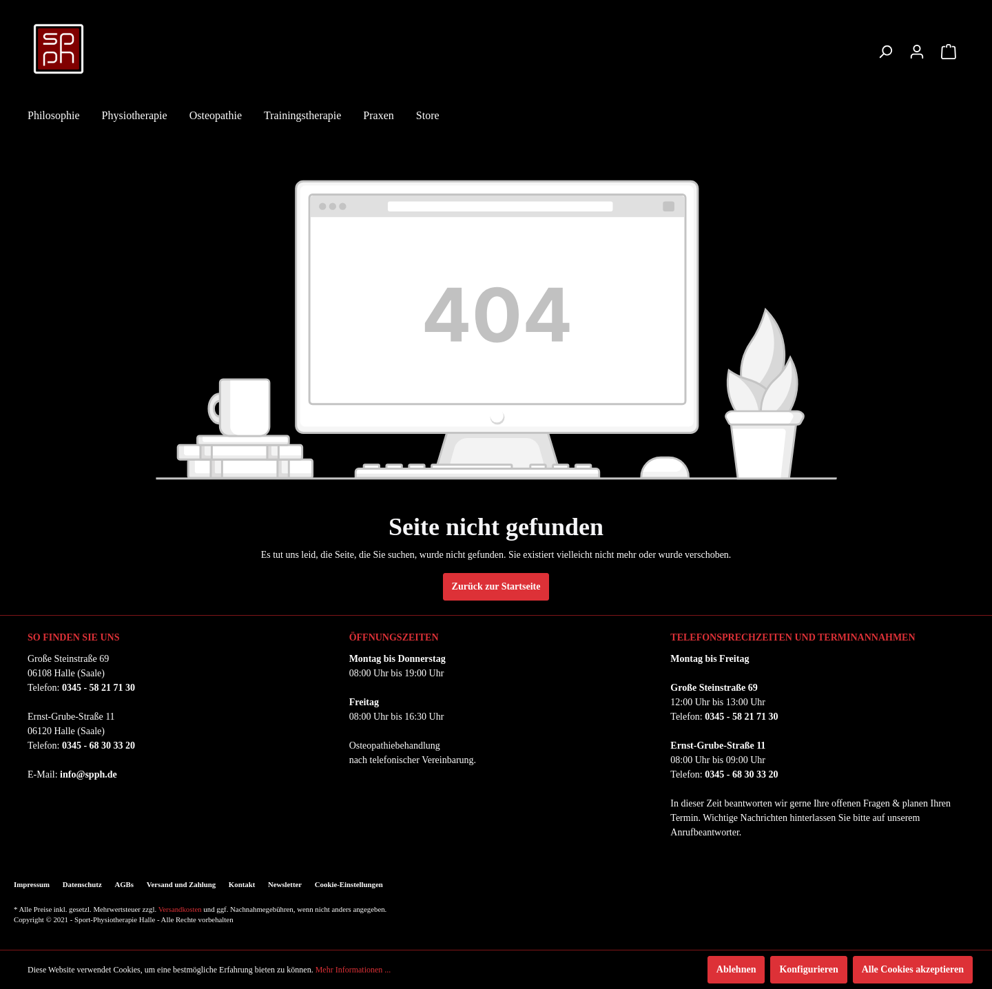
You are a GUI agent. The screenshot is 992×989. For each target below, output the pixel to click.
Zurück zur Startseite (496, 586)
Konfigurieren (808, 969)
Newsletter (285, 884)
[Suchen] (885, 52)
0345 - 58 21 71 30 (98, 688)
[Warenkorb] (948, 52)
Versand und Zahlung (181, 884)
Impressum (32, 884)
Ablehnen (736, 969)
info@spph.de (88, 774)
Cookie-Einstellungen (349, 884)
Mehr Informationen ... (353, 970)
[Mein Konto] (917, 52)
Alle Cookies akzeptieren (913, 969)
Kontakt (242, 884)
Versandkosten (180, 909)
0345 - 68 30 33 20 (98, 745)
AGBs (124, 884)
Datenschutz (82, 884)
